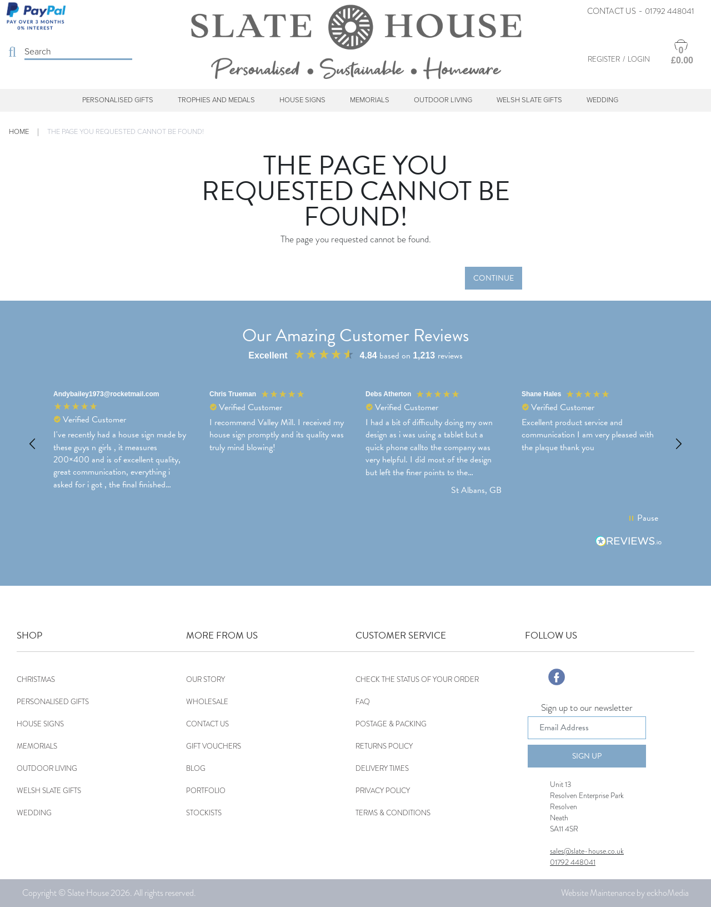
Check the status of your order (417, 679)
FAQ (363, 701)
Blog (196, 768)
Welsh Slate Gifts (529, 100)
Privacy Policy (383, 790)
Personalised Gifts (117, 100)
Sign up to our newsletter (587, 708)
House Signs (302, 100)
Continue (493, 278)
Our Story (205, 679)
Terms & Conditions (393, 813)
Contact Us (611, 11)
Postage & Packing (391, 724)
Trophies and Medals (216, 100)
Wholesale (207, 701)
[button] (32, 444)
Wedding (602, 100)
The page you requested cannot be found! (125, 131)
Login (639, 59)
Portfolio (206, 790)
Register (604, 59)
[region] (355, 444)
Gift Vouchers (213, 746)
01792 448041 (669, 11)
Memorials (369, 100)
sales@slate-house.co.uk (587, 850)
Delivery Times (382, 768)
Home (19, 131)
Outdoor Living (443, 100)
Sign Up (587, 756)
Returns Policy (384, 746)
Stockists (204, 813)
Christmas (36, 679)
